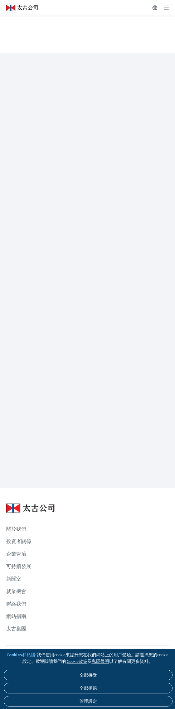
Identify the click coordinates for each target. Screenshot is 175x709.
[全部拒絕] (88, 688)
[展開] (166, 8)
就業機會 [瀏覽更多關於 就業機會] (16, 591)
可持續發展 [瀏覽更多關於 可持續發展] (18, 566)
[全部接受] (88, 675)
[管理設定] (88, 701)
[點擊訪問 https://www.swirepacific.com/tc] (19, 8)
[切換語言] (155, 8)
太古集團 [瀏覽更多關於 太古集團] (16, 629)
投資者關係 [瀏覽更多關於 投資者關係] (18, 541)
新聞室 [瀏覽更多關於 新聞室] (13, 579)
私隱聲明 (100, 661)
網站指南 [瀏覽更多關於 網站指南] (16, 616)
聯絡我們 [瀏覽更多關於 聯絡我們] (16, 604)
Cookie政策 (77, 661)
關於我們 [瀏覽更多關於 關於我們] (16, 529)
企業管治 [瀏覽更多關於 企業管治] (16, 554)
